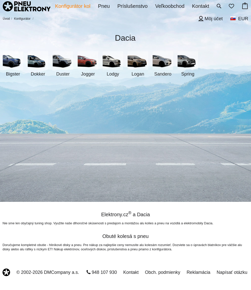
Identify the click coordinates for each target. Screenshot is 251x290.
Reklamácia (198, 272)
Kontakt (131, 272)
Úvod (6, 18)
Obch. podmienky (162, 272)
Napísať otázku (232, 272)
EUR (243, 18)
